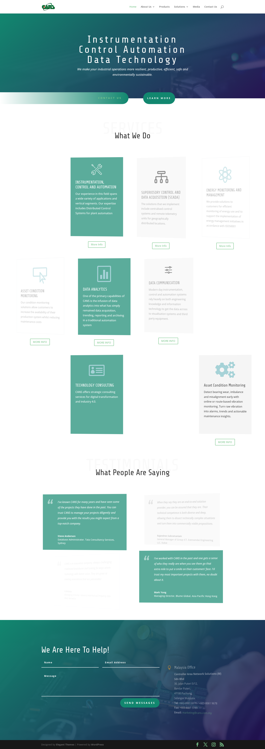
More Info (97, 244)
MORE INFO (40, 342)
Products (164, 7)
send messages (139, 702)
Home (132, 7)
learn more (147, 98)
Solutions (179, 7)
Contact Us (210, 7)
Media (196, 7)
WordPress (97, 744)
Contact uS (106, 98)
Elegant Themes (65, 744)
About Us (146, 7)
